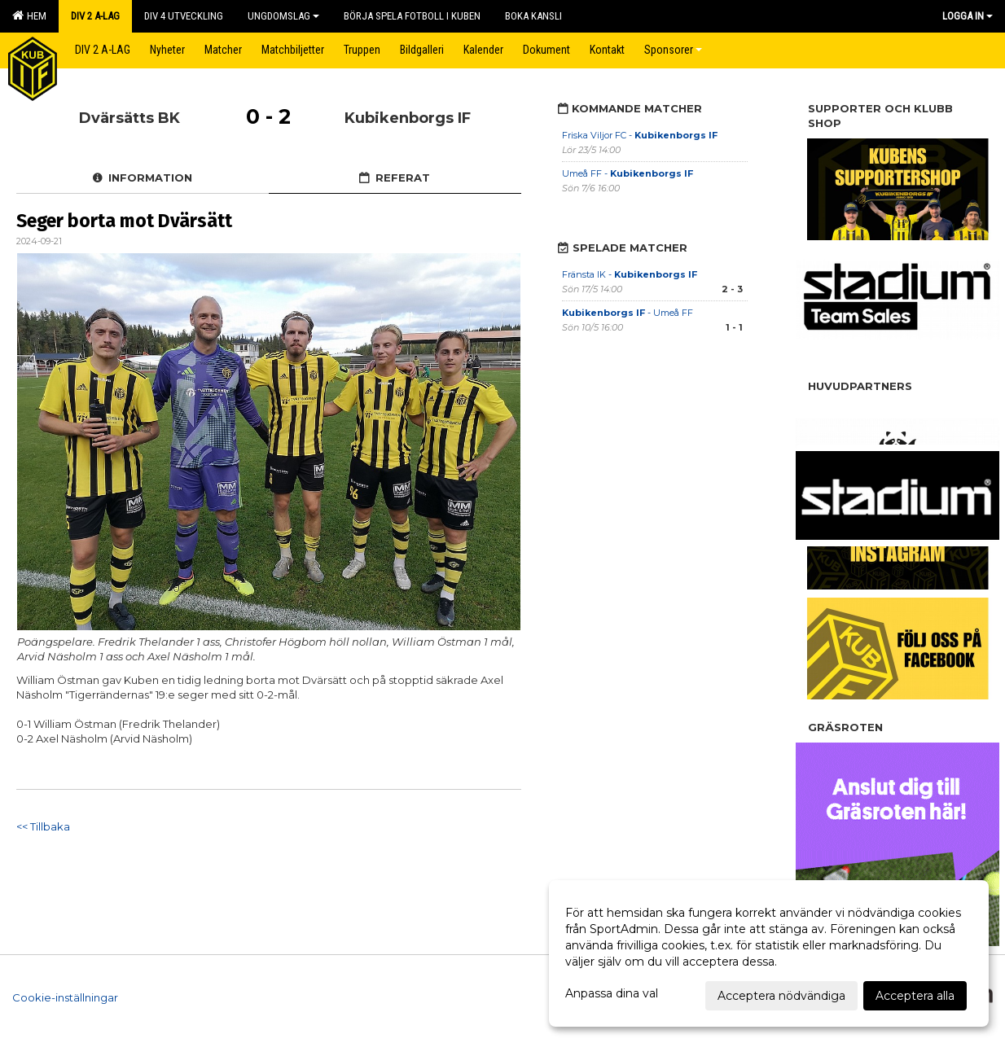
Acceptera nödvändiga (781, 995)
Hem (29, 15)
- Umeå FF (627, 312)
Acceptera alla (915, 995)
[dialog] (769, 953)
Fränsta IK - (629, 274)
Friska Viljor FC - (640, 135)
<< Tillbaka (43, 826)
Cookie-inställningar (65, 997)
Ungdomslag (283, 16)
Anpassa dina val (611, 993)
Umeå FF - (627, 173)
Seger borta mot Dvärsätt (124, 220)
